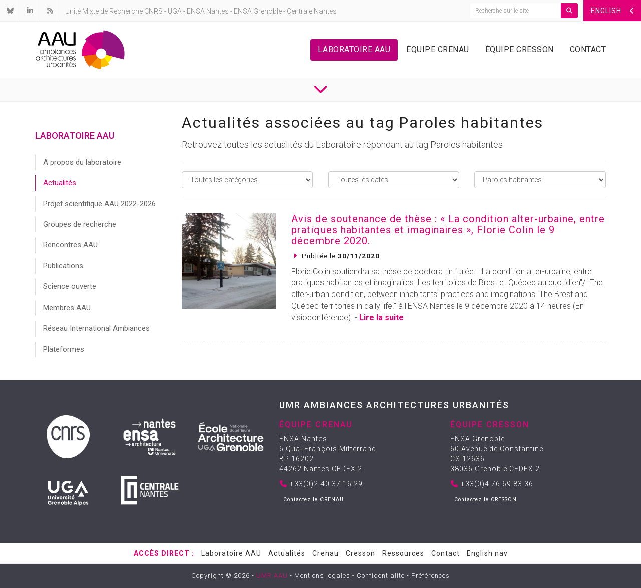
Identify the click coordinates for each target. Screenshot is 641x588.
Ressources (403, 553)
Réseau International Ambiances (96, 328)
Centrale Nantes (312, 11)
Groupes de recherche (79, 224)
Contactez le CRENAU (313, 499)
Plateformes (63, 349)
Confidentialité (381, 575)
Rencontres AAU (70, 244)
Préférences (430, 575)
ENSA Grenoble (258, 11)
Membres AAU (67, 307)
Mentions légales (322, 575)
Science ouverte (69, 286)
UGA (175, 11)
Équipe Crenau (437, 49)
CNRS (153, 11)
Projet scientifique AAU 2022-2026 (99, 203)
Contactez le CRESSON (485, 499)
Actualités (59, 182)
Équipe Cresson (519, 49)
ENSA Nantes (208, 11)
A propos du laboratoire (82, 162)
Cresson (360, 553)
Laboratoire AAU (354, 49)
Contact (588, 49)
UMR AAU (272, 575)
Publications (63, 265)
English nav (487, 553)
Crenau (325, 553)
